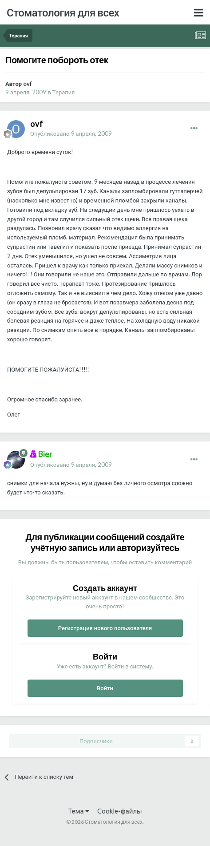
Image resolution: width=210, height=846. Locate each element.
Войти (105, 688)
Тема (78, 811)
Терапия (63, 92)
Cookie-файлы (119, 811)
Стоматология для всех (63, 12)
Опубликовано (71, 133)
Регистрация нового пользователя (105, 627)
